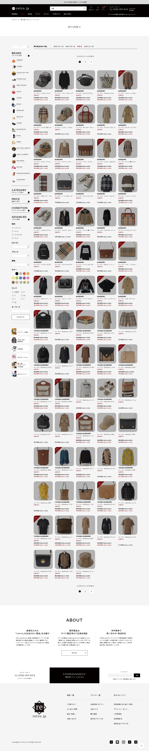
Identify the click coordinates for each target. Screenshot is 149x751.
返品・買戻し (68, 14)
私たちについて (120, 695)
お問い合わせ (71, 719)
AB (15, 302)
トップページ (15, 19)
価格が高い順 (70, 46)
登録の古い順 (89, 46)
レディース (18, 228)
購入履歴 (93, 714)
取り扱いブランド (26, 19)
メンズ (16, 231)
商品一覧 (70, 695)
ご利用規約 (118, 714)
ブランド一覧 (95, 695)
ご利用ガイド (56, 14)
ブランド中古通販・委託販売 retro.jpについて (121, 14)
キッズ (16, 238)
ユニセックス (18, 234)
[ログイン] (98, 9)
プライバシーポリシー (121, 709)
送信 (137, 675)
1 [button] (85, 62)
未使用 (17, 292)
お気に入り (94, 709)
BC (25, 295)
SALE (23, 14)
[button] (80, 62)
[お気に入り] (91, 9)
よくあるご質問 (72, 709)
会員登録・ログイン (97, 704)
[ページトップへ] (141, 746)
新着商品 (15, 14)
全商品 (30, 14)
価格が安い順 (58, 46)
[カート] (103, 9)
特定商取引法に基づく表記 (123, 704)
